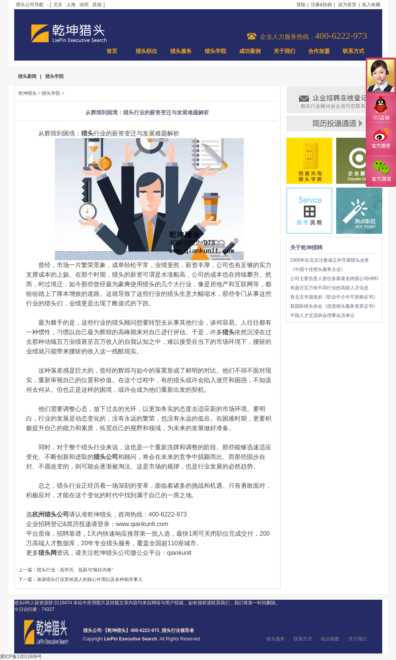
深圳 (84, 4)
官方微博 (381, 139)
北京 (57, 4)
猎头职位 (146, 51)
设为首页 (347, 4)
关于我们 (284, 51)
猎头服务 (181, 51)
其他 (97, 4)
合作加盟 (319, 51)
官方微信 (381, 171)
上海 (71, 4)
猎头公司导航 (30, 4)
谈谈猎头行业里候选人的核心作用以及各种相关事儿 (90, 579)
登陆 (301, 4)
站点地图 (330, 639)
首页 (112, 51)
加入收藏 (371, 4)
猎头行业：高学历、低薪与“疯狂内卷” (75, 570)
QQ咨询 (381, 109)
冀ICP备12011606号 (21, 656)
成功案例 (250, 51)
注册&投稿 (321, 4)
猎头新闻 (27, 76)
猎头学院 (215, 51)
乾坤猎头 (27, 93)
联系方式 (353, 51)
